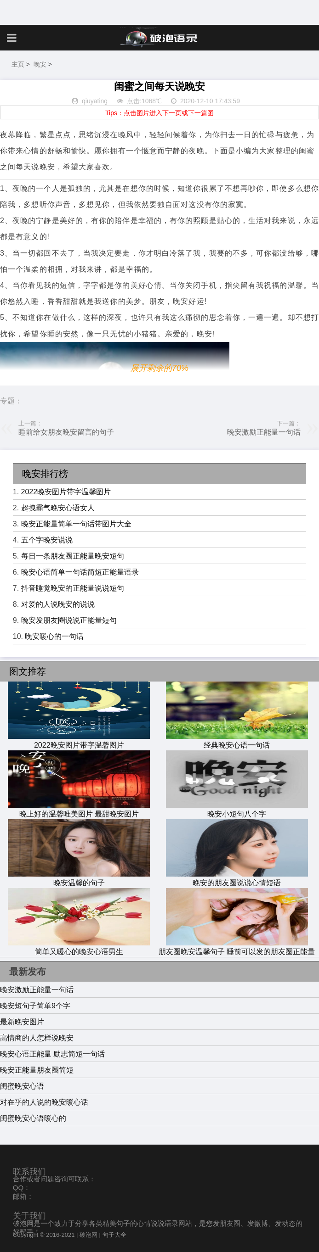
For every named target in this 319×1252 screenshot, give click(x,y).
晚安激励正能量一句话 (264, 432)
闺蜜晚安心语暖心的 (33, 1118)
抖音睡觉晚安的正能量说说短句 (72, 588)
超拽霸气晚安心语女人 (58, 508)
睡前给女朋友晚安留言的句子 (66, 432)
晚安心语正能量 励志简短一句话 (52, 1054)
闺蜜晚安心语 (22, 1086)
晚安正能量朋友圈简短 (37, 1070)
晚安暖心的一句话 (54, 636)
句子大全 (114, 1234)
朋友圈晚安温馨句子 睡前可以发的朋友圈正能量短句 (237, 952)
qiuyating (95, 101)
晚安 (40, 64)
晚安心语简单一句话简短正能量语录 (80, 572)
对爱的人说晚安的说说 (58, 604)
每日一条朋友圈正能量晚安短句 (72, 556)
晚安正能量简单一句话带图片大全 (76, 524)
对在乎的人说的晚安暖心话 (44, 1102)
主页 (17, 64)
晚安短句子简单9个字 (35, 1006)
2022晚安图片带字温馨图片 (66, 492)
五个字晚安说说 (47, 540)
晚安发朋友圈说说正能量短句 (69, 620)
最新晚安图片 (22, 1022)
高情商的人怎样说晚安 (37, 1038)
